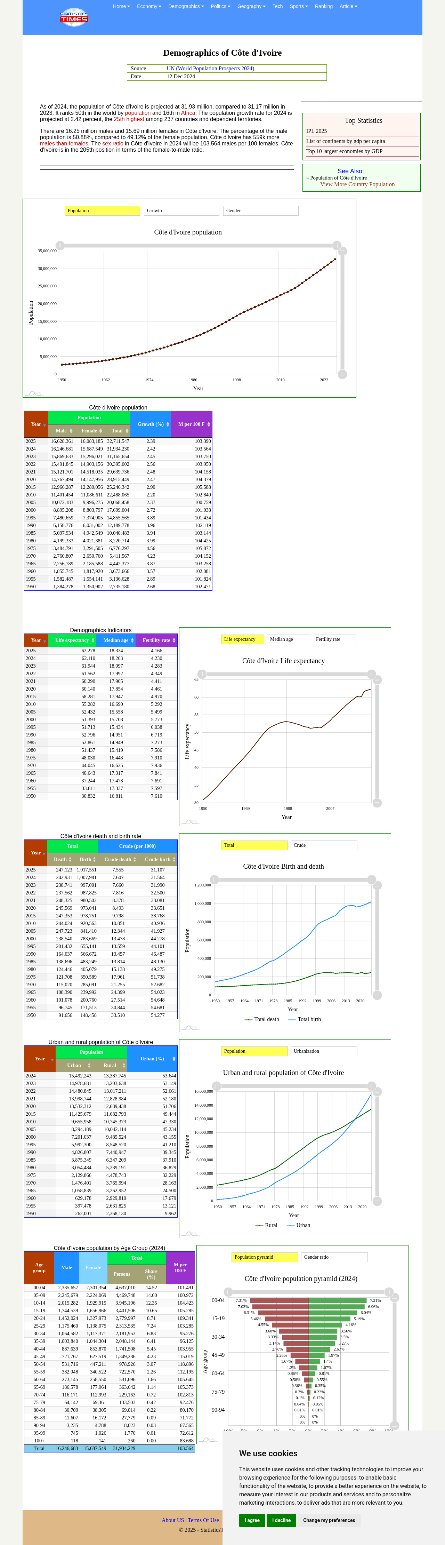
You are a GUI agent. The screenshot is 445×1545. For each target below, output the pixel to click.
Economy (149, 6)
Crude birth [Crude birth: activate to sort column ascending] (158, 859)
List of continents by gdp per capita (345, 141)
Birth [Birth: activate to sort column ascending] (85, 859)
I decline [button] (281, 1520)
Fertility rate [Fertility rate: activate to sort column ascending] (156, 640)
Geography (251, 6)
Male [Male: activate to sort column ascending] (61, 430)
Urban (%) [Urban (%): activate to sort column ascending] (152, 1058)
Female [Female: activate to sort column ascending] (89, 430)
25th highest (129, 119)
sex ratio (112, 143)
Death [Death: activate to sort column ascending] (60, 859)
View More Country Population (357, 184)
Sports (299, 6)
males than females (64, 143)
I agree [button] (252, 1520)
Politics (220, 6)
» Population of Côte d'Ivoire (336, 178)
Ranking (324, 6)
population (138, 113)
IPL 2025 (316, 131)
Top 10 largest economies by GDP (344, 151)
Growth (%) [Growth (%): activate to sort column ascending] (151, 424)
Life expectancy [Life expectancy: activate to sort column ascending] (72, 640)
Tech (278, 6)
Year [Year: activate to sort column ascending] (36, 424)
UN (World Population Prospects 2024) (210, 68)
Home (121, 6)
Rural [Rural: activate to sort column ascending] (110, 1065)
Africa (188, 113)
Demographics (186, 6)
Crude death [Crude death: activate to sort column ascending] (117, 859)
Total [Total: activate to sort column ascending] (117, 430)
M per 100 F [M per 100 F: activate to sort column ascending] (191, 424)
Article (348, 6)
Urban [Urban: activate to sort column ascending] (74, 1065)
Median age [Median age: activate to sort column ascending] (116, 640)
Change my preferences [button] (329, 1520)
